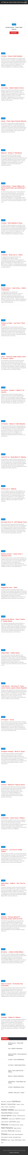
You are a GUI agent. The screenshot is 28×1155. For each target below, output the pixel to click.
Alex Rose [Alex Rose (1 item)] (3, 1101)
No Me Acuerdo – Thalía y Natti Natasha (14, 28)
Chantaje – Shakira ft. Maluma (10, 1017)
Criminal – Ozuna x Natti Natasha (11, 56)
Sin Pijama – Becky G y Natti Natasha (13, 424)
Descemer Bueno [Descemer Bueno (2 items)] (7, 1113)
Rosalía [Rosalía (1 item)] (10, 1137)
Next (24, 21)
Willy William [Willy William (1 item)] (18, 1140)
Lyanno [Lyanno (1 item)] (18, 1121)
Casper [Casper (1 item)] (18, 1104)
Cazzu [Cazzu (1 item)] (22, 1104)
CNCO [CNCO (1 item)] (6, 1107)
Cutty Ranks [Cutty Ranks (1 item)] (12, 1107)
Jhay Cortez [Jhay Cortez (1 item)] (12, 1118)
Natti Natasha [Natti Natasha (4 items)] (7, 1128)
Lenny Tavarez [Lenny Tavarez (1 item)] (4, 1121)
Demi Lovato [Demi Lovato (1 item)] (21, 1110)
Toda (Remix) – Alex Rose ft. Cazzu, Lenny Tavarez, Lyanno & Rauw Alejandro (14, 687)
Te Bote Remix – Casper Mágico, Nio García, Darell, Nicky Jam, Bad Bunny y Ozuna (13, 188)
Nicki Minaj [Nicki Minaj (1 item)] (4, 1131)
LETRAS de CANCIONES (14, 1152)
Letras (14, 24)
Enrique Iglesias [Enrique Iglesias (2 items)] (6, 1115)
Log (24, 1150)
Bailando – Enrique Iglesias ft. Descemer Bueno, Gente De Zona (11, 918)
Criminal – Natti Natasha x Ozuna (11, 223)
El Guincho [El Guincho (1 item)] (16, 1113)
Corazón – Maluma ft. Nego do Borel (13, 785)
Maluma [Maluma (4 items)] (4, 1124)
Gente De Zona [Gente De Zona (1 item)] (21, 1115)
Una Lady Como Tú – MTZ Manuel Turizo (14, 522)
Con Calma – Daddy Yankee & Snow (12, 88)
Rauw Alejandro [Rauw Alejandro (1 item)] (19, 1134)
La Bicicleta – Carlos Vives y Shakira (13, 818)
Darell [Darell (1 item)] (16, 1110)
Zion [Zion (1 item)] (2, 1142)
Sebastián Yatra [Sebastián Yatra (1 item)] (17, 1137)
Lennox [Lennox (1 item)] (23, 1118)
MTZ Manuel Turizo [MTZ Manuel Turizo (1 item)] (14, 1124)
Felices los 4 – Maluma (8, 489)
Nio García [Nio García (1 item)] (18, 1131)
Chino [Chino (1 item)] (2, 1107)
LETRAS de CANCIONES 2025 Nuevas (13, 2)
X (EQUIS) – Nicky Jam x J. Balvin (12, 255)
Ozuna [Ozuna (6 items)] (4, 1134)
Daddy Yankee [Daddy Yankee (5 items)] (7, 1109)
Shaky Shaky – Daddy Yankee (10, 653)
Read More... (14, 32)
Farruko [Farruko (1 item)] (14, 1115)
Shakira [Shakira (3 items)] (4, 1140)
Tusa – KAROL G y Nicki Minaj (15, 1048)
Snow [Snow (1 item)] (9, 1140)
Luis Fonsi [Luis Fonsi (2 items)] (12, 1121)
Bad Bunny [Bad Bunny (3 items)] (16, 1101)
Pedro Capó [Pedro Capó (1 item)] (11, 1134)
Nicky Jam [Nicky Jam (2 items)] (11, 1131)
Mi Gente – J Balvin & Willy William (12, 952)
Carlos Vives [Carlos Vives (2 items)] (11, 1104)
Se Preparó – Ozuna (7, 720)
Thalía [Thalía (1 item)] (12, 1140)
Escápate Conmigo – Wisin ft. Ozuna (13, 751)
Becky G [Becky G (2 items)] (4, 1104)
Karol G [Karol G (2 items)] (18, 1119)
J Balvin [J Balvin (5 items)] (4, 1118)
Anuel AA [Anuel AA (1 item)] (9, 1101)
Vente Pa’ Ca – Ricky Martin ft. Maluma (13, 457)
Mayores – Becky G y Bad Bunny (11, 153)
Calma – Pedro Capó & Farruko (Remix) (13, 121)
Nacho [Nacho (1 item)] (21, 1124)
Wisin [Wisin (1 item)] (23, 1140)
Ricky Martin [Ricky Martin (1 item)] (4, 1137)
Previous (3, 21)
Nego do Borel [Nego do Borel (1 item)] (17, 1128)
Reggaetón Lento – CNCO (9, 587)
